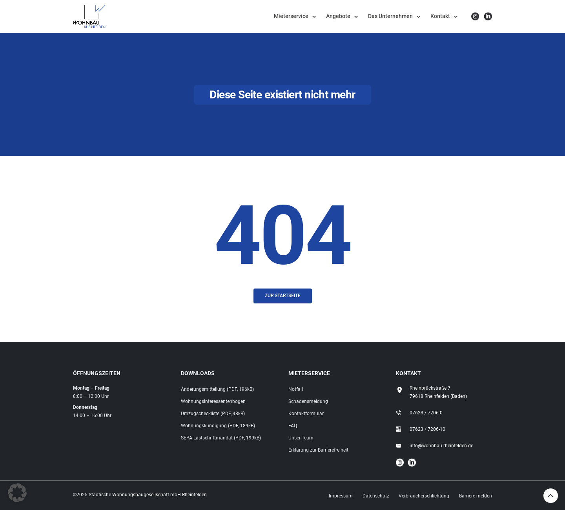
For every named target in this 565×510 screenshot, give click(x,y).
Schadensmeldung (308, 401)
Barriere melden (475, 496)
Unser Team (300, 438)
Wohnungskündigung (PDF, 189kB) (218, 425)
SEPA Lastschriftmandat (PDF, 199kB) (221, 438)
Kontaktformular (306, 413)
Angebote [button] (338, 16)
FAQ (292, 425)
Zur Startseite (283, 295)
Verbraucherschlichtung (424, 496)
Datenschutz (376, 496)
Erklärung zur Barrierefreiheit (318, 450)
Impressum (341, 496)
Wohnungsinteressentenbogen (213, 401)
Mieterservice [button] (291, 16)
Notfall (295, 389)
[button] (17, 493)
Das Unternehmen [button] (390, 16)
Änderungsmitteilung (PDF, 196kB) (217, 389)
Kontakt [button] (440, 16)
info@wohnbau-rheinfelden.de (441, 445)
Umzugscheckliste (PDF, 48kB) (213, 413)
